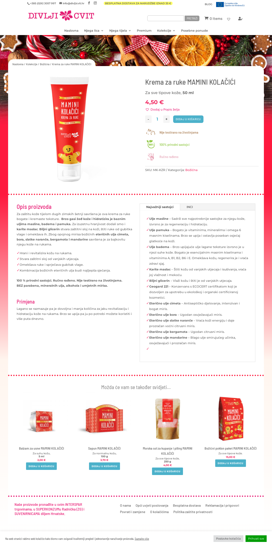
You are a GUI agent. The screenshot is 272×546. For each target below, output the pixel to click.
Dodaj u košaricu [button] (41, 466)
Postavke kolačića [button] (228, 538)
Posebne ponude (194, 30)
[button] (162, 109)
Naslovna (71, 30)
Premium (144, 30)
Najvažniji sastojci (160, 207)
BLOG (208, 4)
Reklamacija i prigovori (222, 505)
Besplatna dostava (187, 505)
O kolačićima (159, 512)
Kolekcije (164, 30)
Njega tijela (118, 30)
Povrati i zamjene (132, 512)
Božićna (45, 64)
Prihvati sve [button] (256, 538)
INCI (190, 207)
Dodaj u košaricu (188, 119)
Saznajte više (142, 538)
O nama (125, 505)
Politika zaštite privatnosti (192, 512)
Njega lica (91, 30)
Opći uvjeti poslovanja (152, 505)
